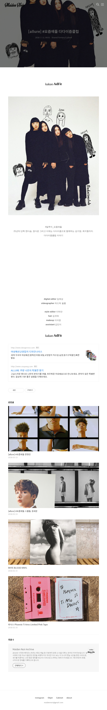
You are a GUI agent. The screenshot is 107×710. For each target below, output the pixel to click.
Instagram (39, 697)
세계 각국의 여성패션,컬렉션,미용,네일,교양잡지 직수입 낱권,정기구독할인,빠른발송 (45, 356)
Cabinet (59, 697)
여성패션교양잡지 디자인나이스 (26, 351)
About (69, 697)
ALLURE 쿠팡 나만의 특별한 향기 (27, 370)
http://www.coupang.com (22, 366)
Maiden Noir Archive (23, 649)
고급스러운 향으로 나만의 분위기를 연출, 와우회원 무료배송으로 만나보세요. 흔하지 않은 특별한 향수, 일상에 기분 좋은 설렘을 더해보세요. (53, 375)
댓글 (11, 639)
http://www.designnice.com (23, 348)
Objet (50, 697)
